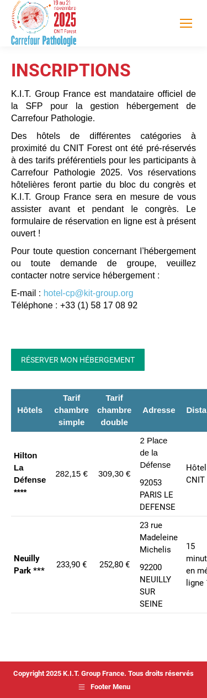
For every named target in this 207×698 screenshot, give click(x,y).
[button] (20, 678)
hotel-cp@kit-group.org (89, 293)
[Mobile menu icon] (186, 23)
